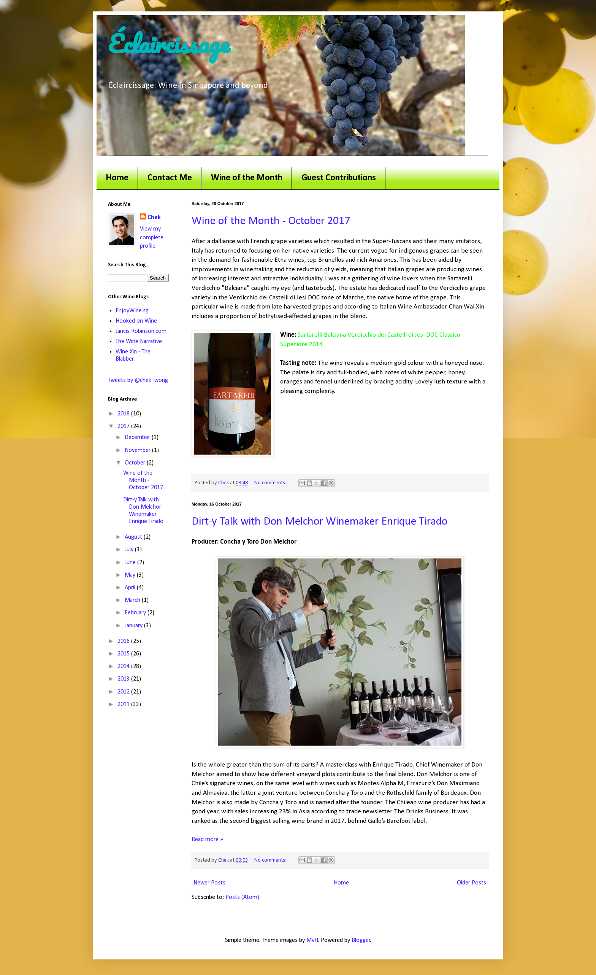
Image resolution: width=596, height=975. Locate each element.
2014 (124, 666)
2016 (124, 641)
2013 (124, 679)
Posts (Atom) (242, 897)
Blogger (361, 940)
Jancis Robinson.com (141, 331)
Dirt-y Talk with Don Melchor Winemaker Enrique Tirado (319, 522)
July (130, 550)
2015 (124, 654)
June (131, 563)
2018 (124, 414)
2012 (124, 692)
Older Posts (471, 883)
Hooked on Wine (136, 321)
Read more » (207, 840)
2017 (124, 426)
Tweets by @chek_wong (138, 380)
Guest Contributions (338, 178)
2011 (124, 704)
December (138, 437)
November (138, 450)
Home (117, 178)
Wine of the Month (246, 178)
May (131, 575)
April (131, 588)
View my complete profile (151, 237)
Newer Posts (209, 883)
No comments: (271, 483)
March (133, 600)
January (134, 626)
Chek (154, 218)
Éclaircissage (169, 44)
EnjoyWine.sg (132, 311)
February (136, 613)
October (136, 463)
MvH (312, 940)
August (134, 537)
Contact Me (169, 178)
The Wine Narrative (139, 342)
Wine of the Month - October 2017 (271, 221)
